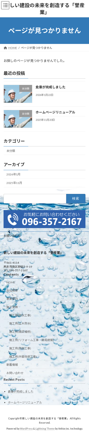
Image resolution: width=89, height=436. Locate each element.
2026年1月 (13, 174)
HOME (10, 282)
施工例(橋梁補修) (20, 332)
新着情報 (12, 365)
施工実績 (12, 307)
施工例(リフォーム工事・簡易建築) (31, 340)
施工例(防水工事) (20, 315)
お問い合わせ (12, 236)
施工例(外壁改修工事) (23, 356)
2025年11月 (14, 183)
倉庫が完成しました (51, 87)
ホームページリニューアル (55, 112)
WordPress (26, 428)
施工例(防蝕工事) (20, 348)
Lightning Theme (45, 428)
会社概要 (12, 290)
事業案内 (12, 299)
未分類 (10, 150)
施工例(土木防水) (20, 323)
